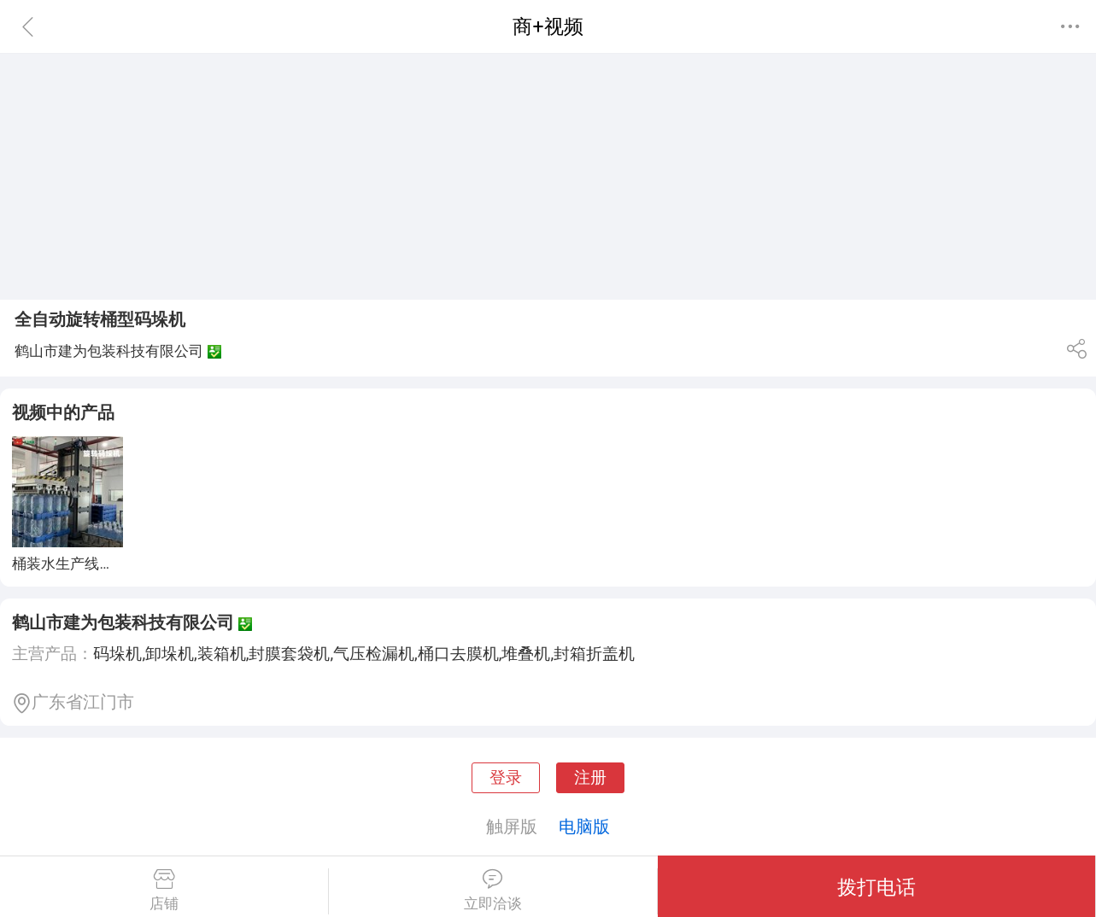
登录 (505, 777)
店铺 (164, 890)
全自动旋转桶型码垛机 (100, 319)
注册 (590, 777)
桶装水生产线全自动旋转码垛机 (113, 563)
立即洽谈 (493, 890)
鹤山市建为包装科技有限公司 (123, 622)
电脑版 (584, 826)
